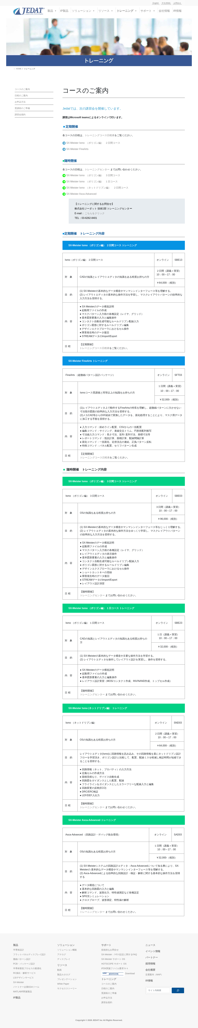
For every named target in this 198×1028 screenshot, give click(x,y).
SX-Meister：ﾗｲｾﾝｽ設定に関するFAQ (119, 954)
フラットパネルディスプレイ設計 (29, 954)
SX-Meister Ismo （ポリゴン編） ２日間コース (93, 143)
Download (118, 973)
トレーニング (127, 10)
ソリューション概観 (67, 950)
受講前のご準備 (22, 108)
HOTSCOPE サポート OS (114, 963)
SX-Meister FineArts (77, 149)
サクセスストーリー (67, 988)
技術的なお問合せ (110, 950)
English (156, 3)
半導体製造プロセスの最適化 (27, 968)
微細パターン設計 (21, 959)
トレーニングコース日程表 (99, 135)
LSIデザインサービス (23, 977)
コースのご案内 (22, 89)
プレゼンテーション (67, 979)
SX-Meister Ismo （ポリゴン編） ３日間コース (93, 175)
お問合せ (177, 3)
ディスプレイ (63, 959)
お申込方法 (20, 102)
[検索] (178, 990)
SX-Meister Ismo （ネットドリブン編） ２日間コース (97, 187)
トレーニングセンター (97, 169)
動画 (59, 970)
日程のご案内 (21, 95)
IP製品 (64, 10)
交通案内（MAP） (154, 974)
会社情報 (164, 10)
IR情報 (177, 10)
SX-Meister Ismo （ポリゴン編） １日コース (92, 181)
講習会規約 (20, 114)
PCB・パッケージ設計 (24, 963)
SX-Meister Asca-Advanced (81, 194)
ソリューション (83, 10)
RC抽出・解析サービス (24, 973)
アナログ (61, 954)
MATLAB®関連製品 (22, 991)
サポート (147, 10)
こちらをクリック (95, 213)
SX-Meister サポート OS (113, 959)
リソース (105, 10)
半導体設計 (18, 950)
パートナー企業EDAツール (26, 987)
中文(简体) (166, 3)
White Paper (63, 984)
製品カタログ (63, 974)
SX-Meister (18, 982)
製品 (52, 10)
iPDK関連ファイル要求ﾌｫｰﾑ (114, 968)
